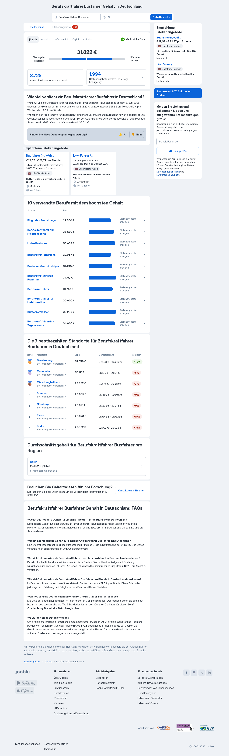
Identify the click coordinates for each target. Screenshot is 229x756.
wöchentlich (61, 39)
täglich (76, 39)
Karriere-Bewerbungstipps (152, 682)
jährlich (33, 39)
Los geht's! (177, 151)
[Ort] (125, 17)
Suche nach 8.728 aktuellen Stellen (174, 93)
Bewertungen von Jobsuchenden (156, 688)
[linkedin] (209, 673)
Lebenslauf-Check (148, 703)
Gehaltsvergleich (147, 693)
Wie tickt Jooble (63, 682)
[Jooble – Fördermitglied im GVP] (207, 728)
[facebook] (186, 673)
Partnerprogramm (105, 682)
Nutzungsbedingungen (167, 174)
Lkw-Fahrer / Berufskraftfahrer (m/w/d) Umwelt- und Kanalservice (88, 156)
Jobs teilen (102, 677)
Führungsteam (61, 688)
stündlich (88, 39)
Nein (137, 134)
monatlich (46, 39)
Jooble (210, 746)
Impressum (50, 749)
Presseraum (60, 698)
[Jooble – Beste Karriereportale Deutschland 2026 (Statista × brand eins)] (185, 728)
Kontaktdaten (61, 693)
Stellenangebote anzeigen (133, 220)
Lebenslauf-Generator (150, 698)
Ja (122, 134)
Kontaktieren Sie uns (131, 490)
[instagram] (194, 673)
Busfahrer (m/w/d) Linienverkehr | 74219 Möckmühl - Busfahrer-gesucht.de (42, 156)
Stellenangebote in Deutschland (71, 713)
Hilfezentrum (61, 708)
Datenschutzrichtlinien (168, 171)
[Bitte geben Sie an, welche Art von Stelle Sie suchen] (76, 17)
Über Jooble (61, 677)
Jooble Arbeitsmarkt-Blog (110, 688)
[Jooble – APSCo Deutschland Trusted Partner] (163, 728)
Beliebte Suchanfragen (150, 677)
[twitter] (201, 673)
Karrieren (59, 703)
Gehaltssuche (161, 17)
